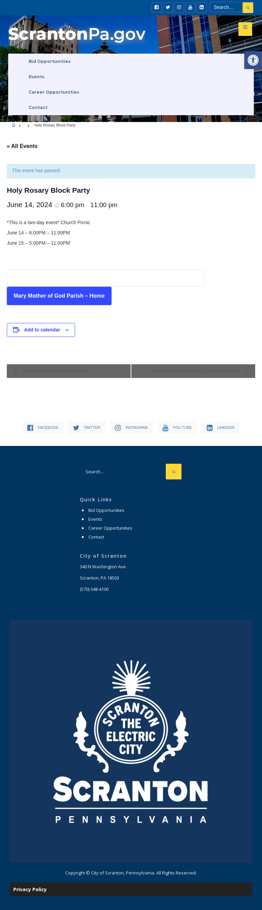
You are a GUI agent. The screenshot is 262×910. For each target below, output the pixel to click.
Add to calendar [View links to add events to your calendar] (42, 329)
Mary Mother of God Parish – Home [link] (59, 296)
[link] (253, 60)
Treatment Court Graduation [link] (55, 370)
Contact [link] (38, 107)
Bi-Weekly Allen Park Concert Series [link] (197, 370)
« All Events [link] (22, 146)
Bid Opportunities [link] (50, 61)
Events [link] (36, 76)
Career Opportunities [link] (54, 92)
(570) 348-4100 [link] (94, 589)
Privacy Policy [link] (30, 889)
